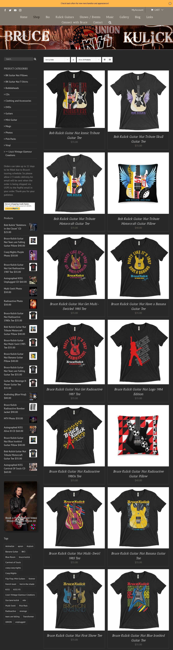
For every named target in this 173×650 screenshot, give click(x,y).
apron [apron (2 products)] (20, 546)
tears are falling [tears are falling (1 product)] (12, 616)
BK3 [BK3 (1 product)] (23, 551)
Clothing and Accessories (18, 100)
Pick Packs (11, 138)
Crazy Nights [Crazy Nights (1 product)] (11, 573)
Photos (9, 132)
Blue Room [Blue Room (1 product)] (10, 557)
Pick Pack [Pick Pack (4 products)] (23, 605)
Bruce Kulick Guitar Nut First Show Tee (74, 635)
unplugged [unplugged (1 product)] (20, 622)
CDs (8, 94)
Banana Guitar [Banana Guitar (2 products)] (11, 551)
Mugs (8, 126)
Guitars (9, 113)
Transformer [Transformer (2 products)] (28, 616)
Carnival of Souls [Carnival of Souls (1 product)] (13, 562)
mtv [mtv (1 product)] (24, 600)
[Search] (35, 59)
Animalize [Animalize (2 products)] (9, 546)
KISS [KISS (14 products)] (7, 589)
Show (85, 60)
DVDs (8, 107)
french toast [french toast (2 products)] (10, 584)
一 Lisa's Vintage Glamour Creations (19, 153)
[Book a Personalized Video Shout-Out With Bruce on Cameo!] (20, 482)
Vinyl (8, 145)
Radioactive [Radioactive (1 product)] (10, 611)
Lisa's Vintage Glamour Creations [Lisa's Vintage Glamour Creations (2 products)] (20, 594)
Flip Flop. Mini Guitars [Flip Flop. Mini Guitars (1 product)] (15, 578)
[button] (110, 22)
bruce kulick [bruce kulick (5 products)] (24, 557)
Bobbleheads (12, 88)
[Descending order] (73, 59)
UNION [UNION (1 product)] (8, 622)
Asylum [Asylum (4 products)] (30, 546)
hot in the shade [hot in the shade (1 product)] (27, 584)
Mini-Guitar (11, 119)
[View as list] (109, 59)
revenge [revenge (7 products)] (23, 611)
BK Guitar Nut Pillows (17, 75)
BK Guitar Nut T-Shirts (17, 81)
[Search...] (18, 59)
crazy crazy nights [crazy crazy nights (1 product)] (13, 567)
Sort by (49, 60)
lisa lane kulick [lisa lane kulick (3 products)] (12, 600)
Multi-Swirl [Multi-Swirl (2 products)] (10, 605)
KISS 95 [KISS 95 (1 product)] (17, 589)
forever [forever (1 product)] (32, 578)
